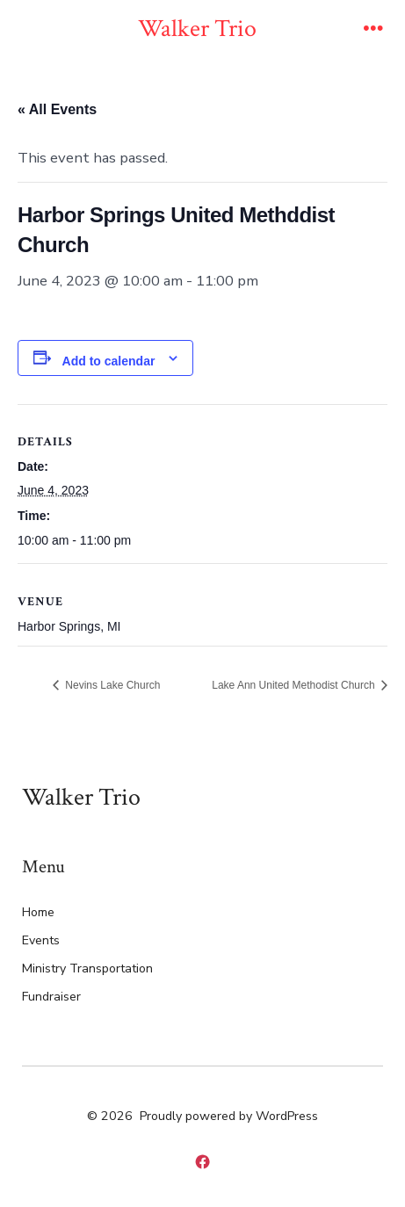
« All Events (57, 109)
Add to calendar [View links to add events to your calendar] (108, 361)
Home (38, 912)
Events (41, 940)
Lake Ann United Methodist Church (295, 685)
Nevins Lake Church (111, 685)
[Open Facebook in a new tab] (202, 1162)
